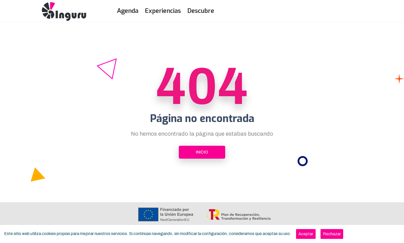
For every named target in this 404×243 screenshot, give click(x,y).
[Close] (306, 234)
